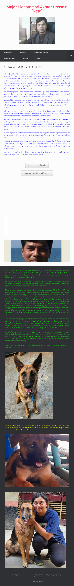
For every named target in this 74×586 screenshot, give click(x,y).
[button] (70, 56)
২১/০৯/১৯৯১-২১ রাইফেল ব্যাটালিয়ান (37, 173)
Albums (38, 58)
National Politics (9, 58)
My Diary (23, 52)
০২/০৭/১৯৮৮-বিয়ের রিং (37, 165)
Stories (25, 58)
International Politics (41, 52)
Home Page (8, 52)
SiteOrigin (35, 581)
